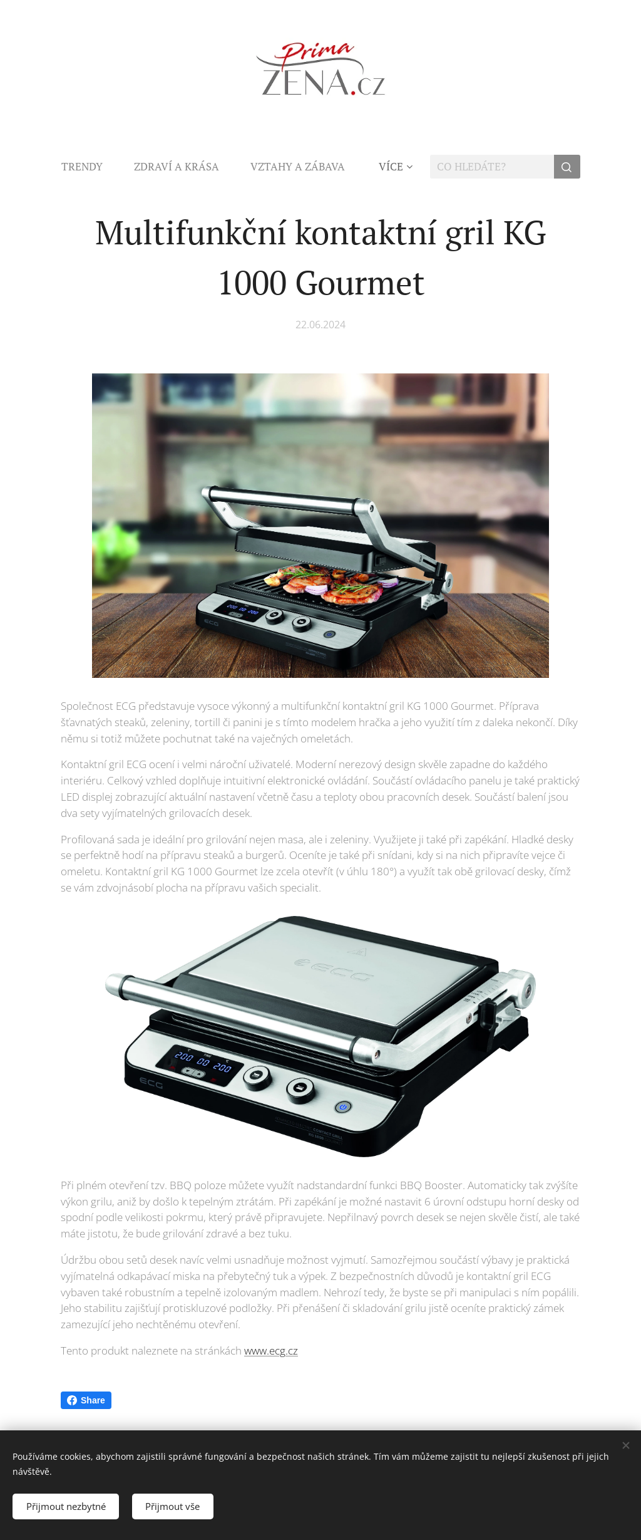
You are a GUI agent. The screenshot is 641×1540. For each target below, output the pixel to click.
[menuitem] (89, 166)
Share (86, 1400)
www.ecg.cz (271, 1350)
